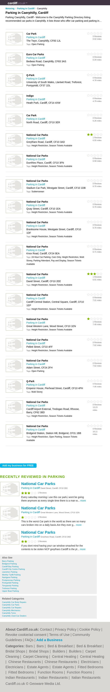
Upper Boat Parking (10, 591)
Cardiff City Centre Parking (13, 569)
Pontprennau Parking (11, 580)
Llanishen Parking (9, 572)
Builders (59, 651)
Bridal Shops (16, 651)
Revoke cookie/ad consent (26, 635)
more (83, 500)
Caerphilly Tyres (9, 613)
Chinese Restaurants (25, 662)
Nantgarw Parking (9, 577)
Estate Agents (38, 667)
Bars (30, 646)
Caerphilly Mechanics (11, 610)
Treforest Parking (9, 588)
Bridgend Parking (9, 564)
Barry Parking (8, 561)
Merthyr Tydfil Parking (11, 575)
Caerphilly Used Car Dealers (14, 616)
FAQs (29, 640)
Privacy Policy (65, 629)
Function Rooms (51, 672)
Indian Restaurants (21, 677)
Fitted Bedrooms (90, 667)
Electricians (90, 662)
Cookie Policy (89, 629)
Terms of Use (59, 635)
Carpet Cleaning (36, 656)
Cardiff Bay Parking (10, 566)
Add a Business (49, 640)
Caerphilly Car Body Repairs (14, 602)
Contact (46, 629)
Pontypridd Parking (10, 583)
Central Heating (64, 656)
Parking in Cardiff (31, 488)
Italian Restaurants (86, 677)
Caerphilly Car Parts (10, 605)
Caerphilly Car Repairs (11, 608)
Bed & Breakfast (61, 646)
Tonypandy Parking (10, 586)
